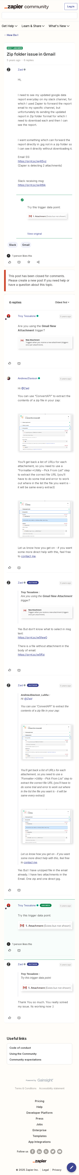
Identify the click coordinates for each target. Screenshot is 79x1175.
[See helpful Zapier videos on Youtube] (59, 1151)
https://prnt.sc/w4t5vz (32, 161)
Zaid (20, 69)
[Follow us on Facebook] (32, 1151)
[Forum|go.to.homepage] (27, 6)
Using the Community (23, 1053)
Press (39, 1118)
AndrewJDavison (27, 378)
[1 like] (19, 256)
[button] (70, 6)
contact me (28, 556)
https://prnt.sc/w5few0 (32, 637)
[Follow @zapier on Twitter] (52, 1151)
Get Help (10, 26)
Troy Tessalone (27, 316)
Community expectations (25, 1059)
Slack (12, 244)
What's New (59, 26)
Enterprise (39, 1130)
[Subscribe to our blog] (46, 1151)
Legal (45, 1169)
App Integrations (39, 1142)
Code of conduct (20, 1047)
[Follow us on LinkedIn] (39, 1151)
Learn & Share (33, 26)
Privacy (56, 1169)
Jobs (39, 1124)
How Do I (12, 35)
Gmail (25, 244)
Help (39, 1107)
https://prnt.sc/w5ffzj (31, 654)
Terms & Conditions (25, 1088)
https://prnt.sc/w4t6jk (32, 185)
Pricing (39, 1101)
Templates (40, 1136)
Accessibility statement (51, 1088)
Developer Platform (39, 1112)
